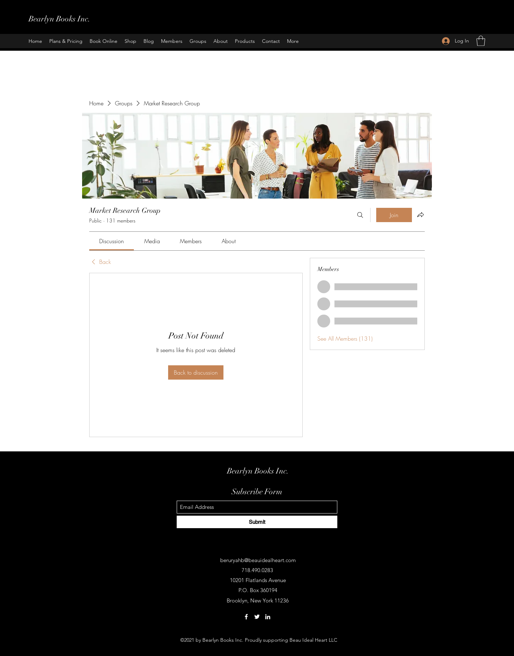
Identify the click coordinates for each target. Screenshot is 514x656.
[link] (111, 241)
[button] (481, 41)
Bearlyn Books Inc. (59, 19)
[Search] (360, 215)
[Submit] (257, 522)
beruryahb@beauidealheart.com (258, 560)
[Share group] (420, 214)
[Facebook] (246, 616)
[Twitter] (257, 616)
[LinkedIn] (267, 616)
